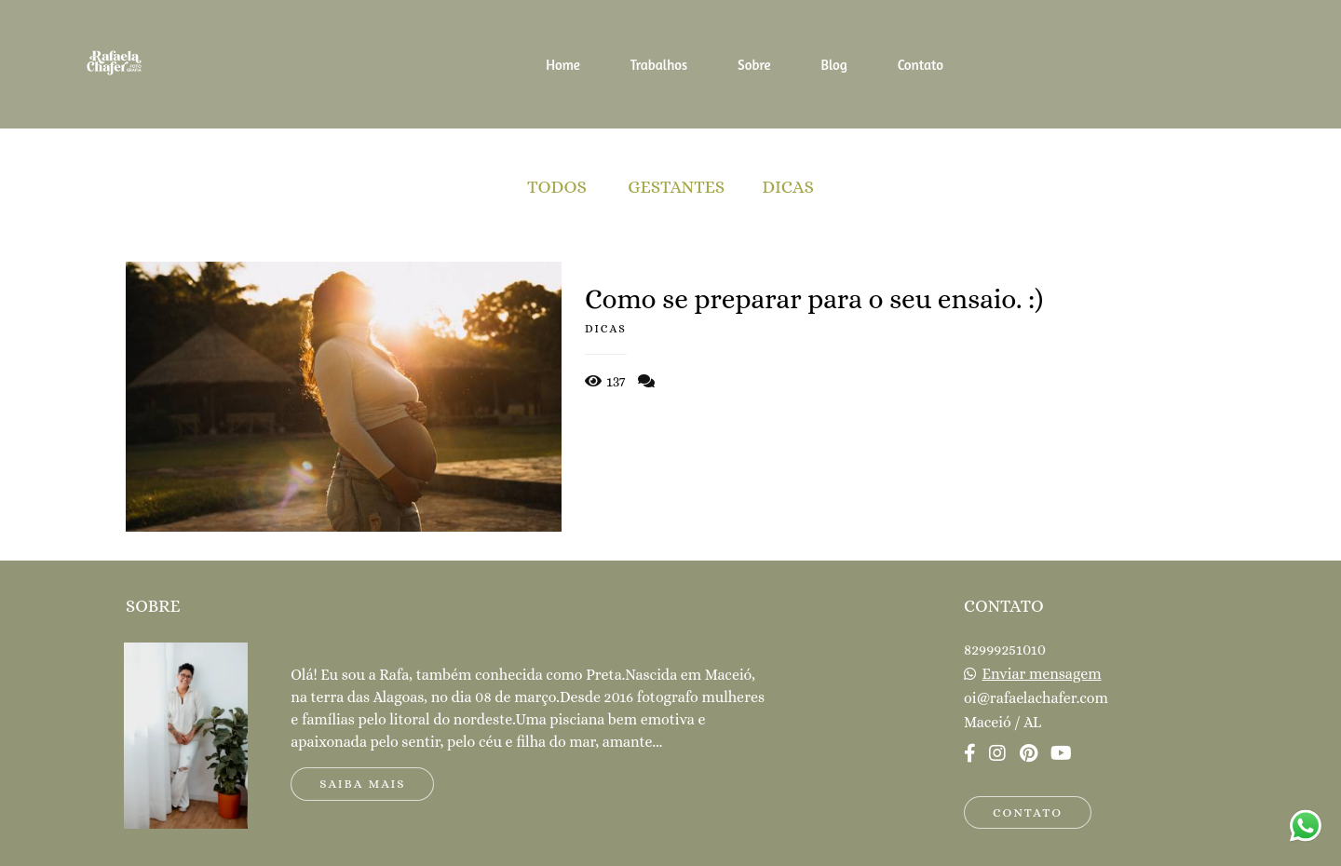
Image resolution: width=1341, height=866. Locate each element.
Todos (557, 186)
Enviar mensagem (1042, 674)
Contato (920, 65)
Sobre (754, 65)
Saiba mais (362, 784)
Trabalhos (659, 65)
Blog (833, 65)
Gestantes (676, 186)
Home (563, 65)
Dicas (788, 186)
